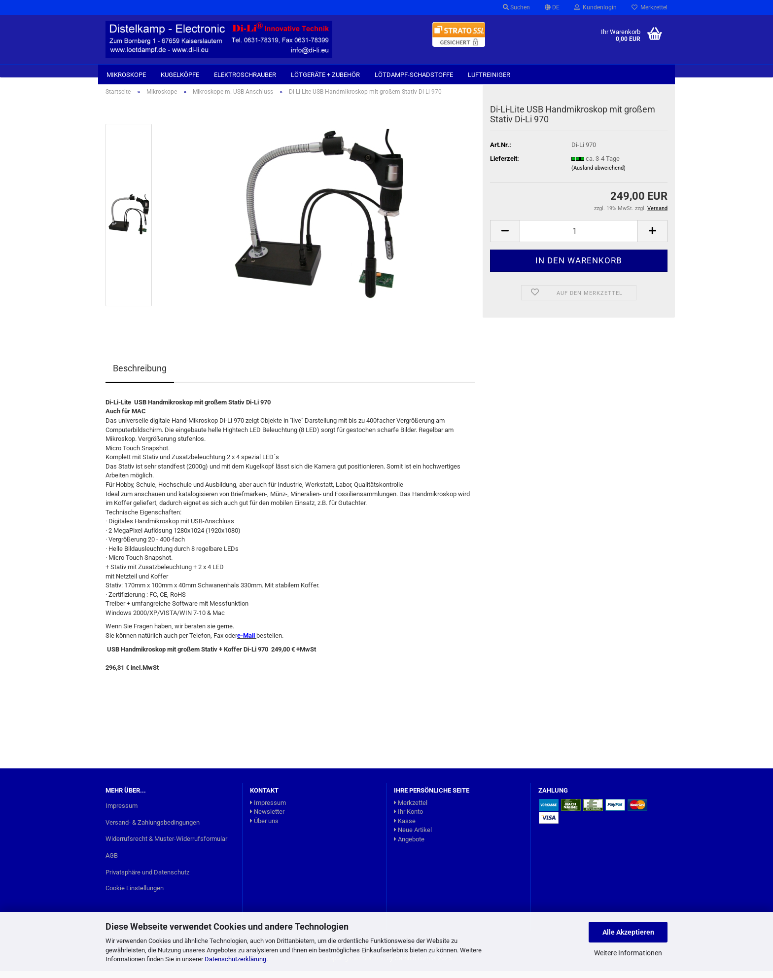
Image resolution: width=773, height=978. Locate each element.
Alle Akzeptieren (628, 932)
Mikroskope (126, 74)
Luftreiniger (489, 74)
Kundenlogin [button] (595, 7)
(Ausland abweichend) (598, 175)
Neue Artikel (413, 836)
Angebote (409, 846)
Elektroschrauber (245, 74)
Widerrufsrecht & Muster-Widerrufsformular (166, 845)
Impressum (121, 812)
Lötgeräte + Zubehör (325, 74)
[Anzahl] (579, 238)
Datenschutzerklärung (235, 959)
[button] (552, 7)
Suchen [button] (516, 7)
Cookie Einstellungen (134, 895)
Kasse (405, 827)
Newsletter (267, 818)
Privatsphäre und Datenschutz (147, 879)
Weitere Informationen (628, 953)
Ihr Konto (408, 818)
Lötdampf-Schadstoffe (414, 74)
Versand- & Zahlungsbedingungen (152, 829)
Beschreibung (140, 375)
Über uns (264, 827)
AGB (111, 862)
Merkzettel (650, 7)
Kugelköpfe (180, 74)
